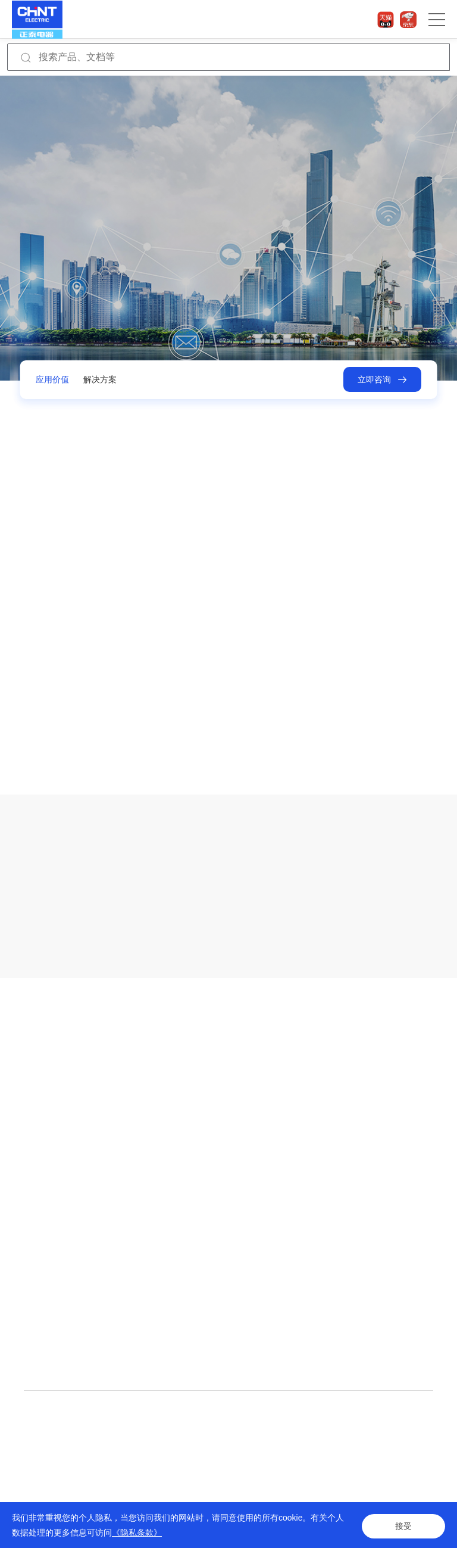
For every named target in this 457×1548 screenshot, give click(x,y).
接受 (403, 1525)
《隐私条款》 (137, 1532)
